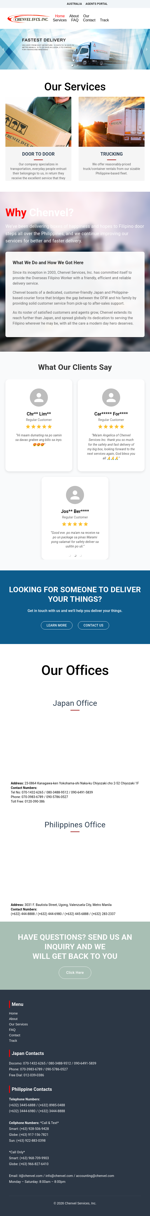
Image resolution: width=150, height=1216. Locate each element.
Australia (74, 4)
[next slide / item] (147, 49)
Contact (89, 20)
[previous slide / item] (3, 49)
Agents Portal (96, 4)
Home (60, 16)
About (74, 16)
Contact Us (93, 625)
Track (104, 20)
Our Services (18, 1024)
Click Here (75, 973)
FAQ (74, 20)
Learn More (56, 625)
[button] (72, 65)
